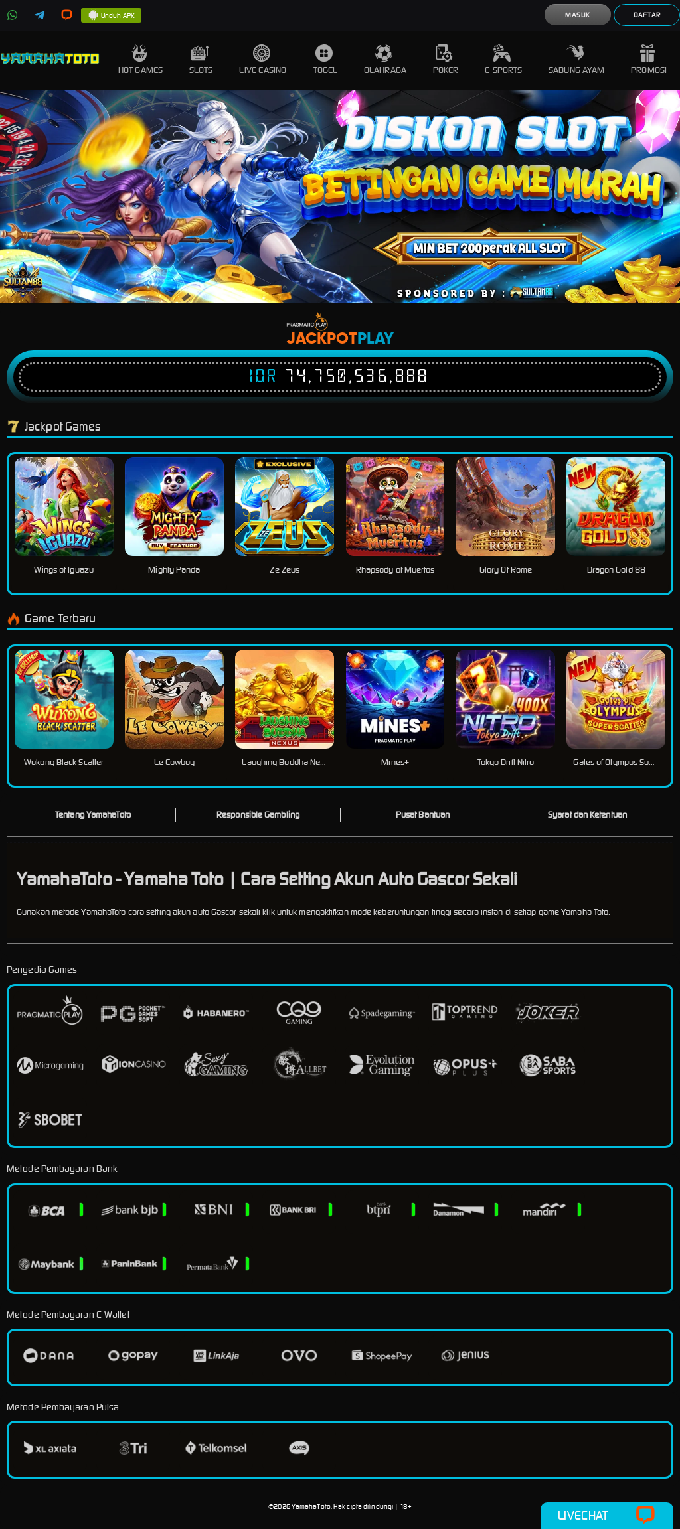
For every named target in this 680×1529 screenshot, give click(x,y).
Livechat (606, 1515)
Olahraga (385, 60)
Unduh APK (111, 16)
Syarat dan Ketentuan (587, 814)
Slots (201, 60)
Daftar (647, 15)
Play (375, 339)
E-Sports (503, 60)
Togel (325, 60)
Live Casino (262, 60)
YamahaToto (311, 1506)
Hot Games (140, 60)
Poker (446, 60)
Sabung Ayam (576, 60)
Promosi (649, 60)
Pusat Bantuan (423, 814)
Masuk (577, 15)
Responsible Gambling (257, 814)
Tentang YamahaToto (93, 814)
